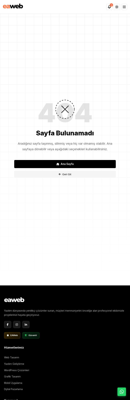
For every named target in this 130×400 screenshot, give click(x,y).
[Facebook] (7, 324)
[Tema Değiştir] (117, 7)
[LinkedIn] (25, 324)
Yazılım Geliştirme (14, 363)
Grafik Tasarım (12, 376)
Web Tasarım (11, 357)
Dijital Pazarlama (13, 389)
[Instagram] (16, 324)
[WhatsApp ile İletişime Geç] (121, 392)
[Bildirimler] (109, 7)
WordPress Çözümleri (16, 370)
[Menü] (124, 7)
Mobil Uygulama (13, 382)
